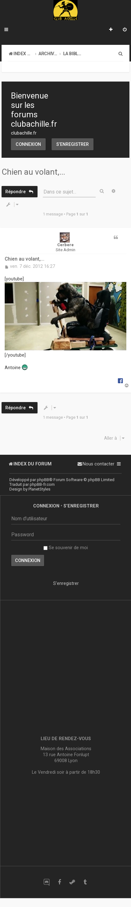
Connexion (28, 144)
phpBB (43, 479)
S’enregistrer (72, 144)
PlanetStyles (39, 489)
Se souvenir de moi (65, 547)
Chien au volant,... (33, 172)
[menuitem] (124, 30)
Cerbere (65, 244)
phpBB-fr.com (42, 484)
